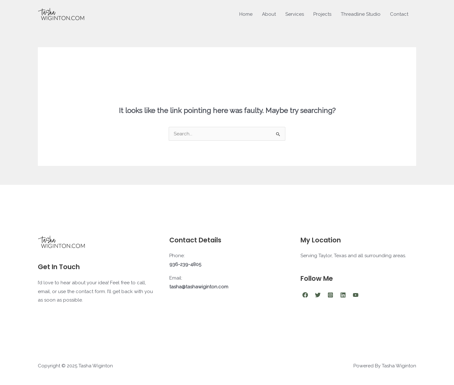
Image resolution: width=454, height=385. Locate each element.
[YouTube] (355, 295)
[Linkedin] (343, 295)
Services (294, 14)
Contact (399, 14)
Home (246, 14)
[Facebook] (305, 295)
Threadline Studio (361, 14)
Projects (322, 14)
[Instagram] (330, 295)
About (269, 14)
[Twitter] (318, 295)
